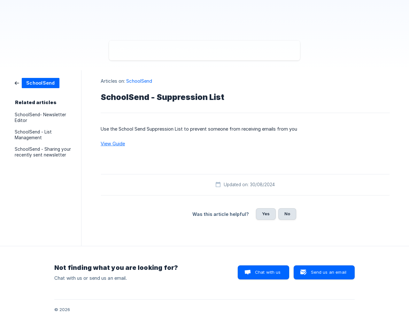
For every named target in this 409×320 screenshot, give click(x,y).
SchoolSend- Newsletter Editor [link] (40, 117)
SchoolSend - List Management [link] (33, 134)
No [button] (287, 213)
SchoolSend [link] (139, 81)
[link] (37, 83)
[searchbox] (204, 50)
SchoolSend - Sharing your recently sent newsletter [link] (43, 152)
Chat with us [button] (268, 272)
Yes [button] (266, 213)
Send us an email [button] (328, 272)
